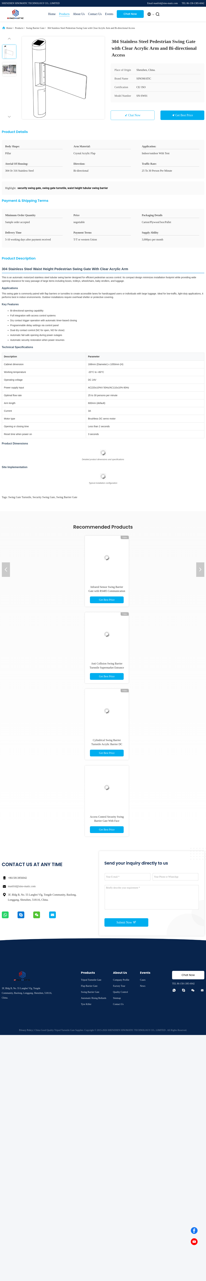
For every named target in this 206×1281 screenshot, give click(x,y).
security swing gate (44, 497)
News (142, 986)
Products (64, 14)
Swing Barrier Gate (35, 28)
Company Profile (121, 980)
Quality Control (120, 992)
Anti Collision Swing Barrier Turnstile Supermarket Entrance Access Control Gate (107, 667)
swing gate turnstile (19, 497)
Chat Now (130, 14)
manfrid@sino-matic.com (22, 886)
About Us (79, 14)
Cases (143, 980)
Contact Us (95, 14)
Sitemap (117, 998)
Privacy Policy (26, 1030)
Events (109, 14)
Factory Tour (119, 986)
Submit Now (126, 922)
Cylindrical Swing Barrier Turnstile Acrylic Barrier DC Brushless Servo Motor (106, 744)
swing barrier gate (66, 497)
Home (52, 14)
